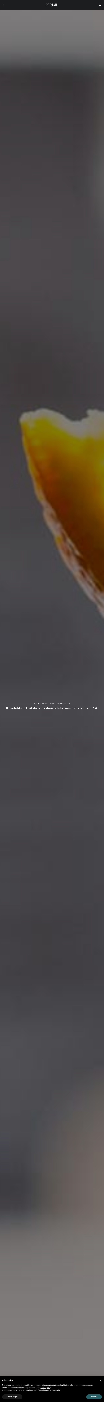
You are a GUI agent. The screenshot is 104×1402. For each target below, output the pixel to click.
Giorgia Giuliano (40, 703)
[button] (100, 1380)
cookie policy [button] (45, 1388)
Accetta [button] (94, 1397)
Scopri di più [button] (12, 1397)
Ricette (52, 703)
